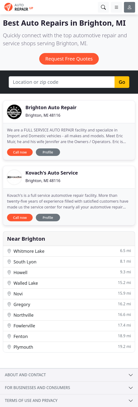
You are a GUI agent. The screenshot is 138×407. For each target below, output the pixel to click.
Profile (48, 152)
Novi (69, 294)
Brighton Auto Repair (51, 107)
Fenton (69, 336)
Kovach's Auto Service (51, 172)
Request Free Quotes (69, 58)
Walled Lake (69, 283)
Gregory (69, 304)
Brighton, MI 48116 (43, 115)
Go (122, 82)
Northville (69, 315)
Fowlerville (69, 326)
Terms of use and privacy (31, 400)
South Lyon (69, 262)
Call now (20, 152)
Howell (69, 272)
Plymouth (69, 347)
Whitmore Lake (69, 251)
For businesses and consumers (37, 387)
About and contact (25, 374)
